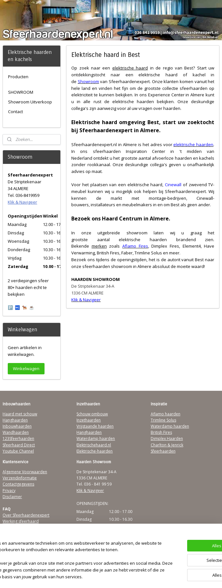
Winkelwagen (26, 368)
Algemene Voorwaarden (25, 472)
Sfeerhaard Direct (19, 445)
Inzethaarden (88, 420)
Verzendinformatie (20, 478)
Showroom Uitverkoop (30, 102)
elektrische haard (129, 68)
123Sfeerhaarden (18, 438)
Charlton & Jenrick (167, 445)
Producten (18, 77)
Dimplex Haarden (167, 438)
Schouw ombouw (92, 414)
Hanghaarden (15, 420)
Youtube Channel (18, 451)
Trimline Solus (163, 420)
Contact (15, 111)
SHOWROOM (20, 92)
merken (98, 246)
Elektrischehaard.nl (93, 445)
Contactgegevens (18, 484)
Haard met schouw (20, 414)
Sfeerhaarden (163, 451)
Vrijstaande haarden (95, 426)
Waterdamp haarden (95, 438)
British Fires (161, 432)
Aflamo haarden (165, 414)
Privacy (9, 490)
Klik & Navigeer (22, 202)
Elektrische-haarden (94, 451)
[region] (68, 550)
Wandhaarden (16, 432)
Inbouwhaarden (17, 426)
